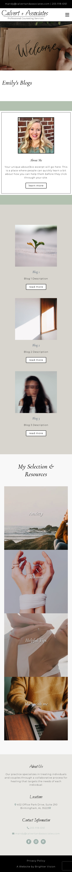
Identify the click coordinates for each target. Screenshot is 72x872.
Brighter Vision (45, 866)
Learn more (36, 185)
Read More (36, 286)
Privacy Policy (36, 860)
